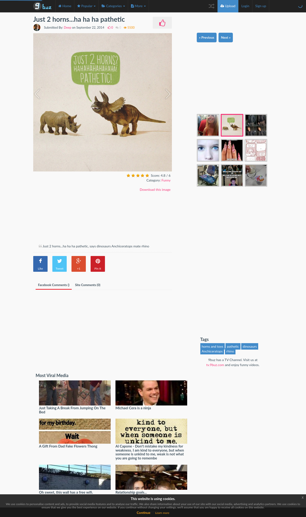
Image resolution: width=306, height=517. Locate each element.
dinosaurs (250, 346)
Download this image (155, 189)
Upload (227, 6)
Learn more (162, 513)
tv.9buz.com (215, 365)
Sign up (260, 6)
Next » (225, 37)
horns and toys (212, 346)
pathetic (233, 346)
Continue (143, 513)
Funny (166, 180)
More (138, 6)
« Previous (206, 37)
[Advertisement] (73, 208)
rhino (230, 351)
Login (245, 6)
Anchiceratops (212, 351)
